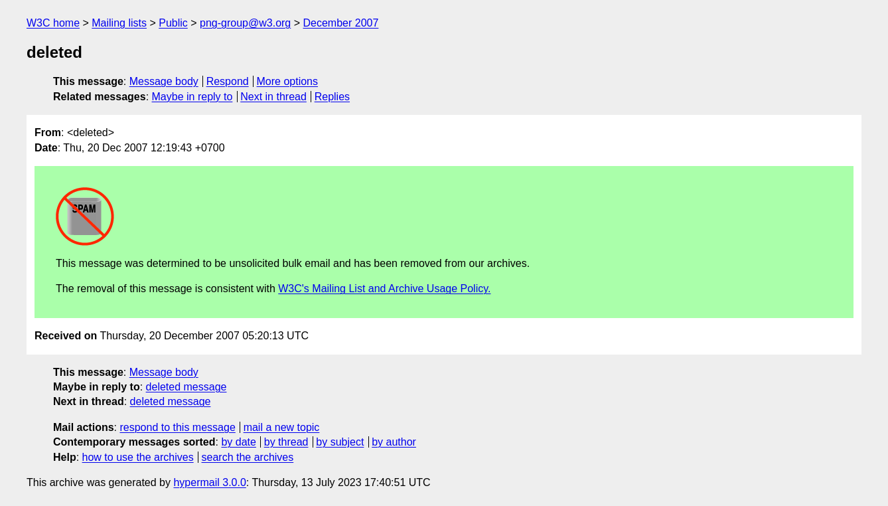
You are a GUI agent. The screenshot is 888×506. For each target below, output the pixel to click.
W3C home (53, 23)
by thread (286, 442)
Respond (227, 81)
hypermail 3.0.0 (209, 482)
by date (238, 442)
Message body (163, 81)
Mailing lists (119, 23)
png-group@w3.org (245, 23)
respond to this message (177, 427)
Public (173, 23)
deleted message (186, 386)
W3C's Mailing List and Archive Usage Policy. (384, 288)
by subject (340, 442)
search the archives (248, 457)
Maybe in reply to (192, 96)
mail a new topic (282, 427)
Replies (332, 96)
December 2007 (341, 23)
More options (288, 81)
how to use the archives (138, 457)
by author (394, 442)
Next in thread (273, 96)
